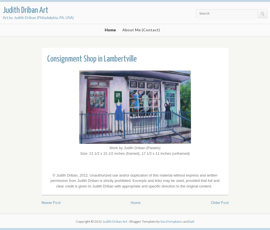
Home (110, 30)
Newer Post (51, 202)
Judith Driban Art (25, 10)
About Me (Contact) (141, 30)
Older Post (220, 202)
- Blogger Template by (155, 221)
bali (191, 221)
